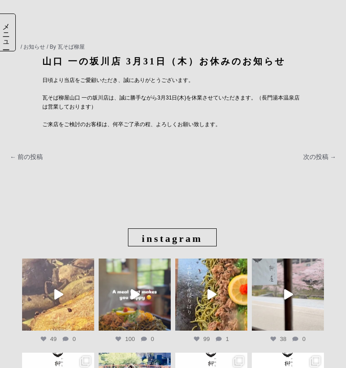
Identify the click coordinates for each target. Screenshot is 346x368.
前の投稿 (26, 157)
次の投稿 (319, 157)
